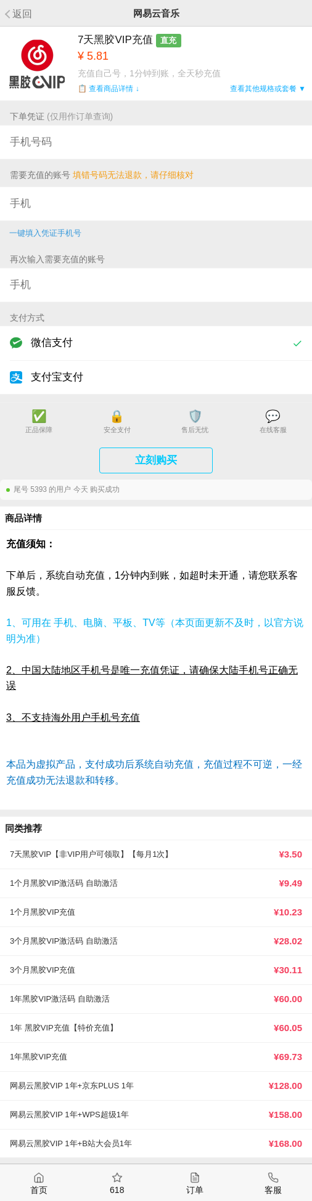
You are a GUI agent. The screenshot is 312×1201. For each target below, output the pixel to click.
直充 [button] (168, 40)
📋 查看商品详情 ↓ (108, 88)
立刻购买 (156, 460)
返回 (22, 14)
